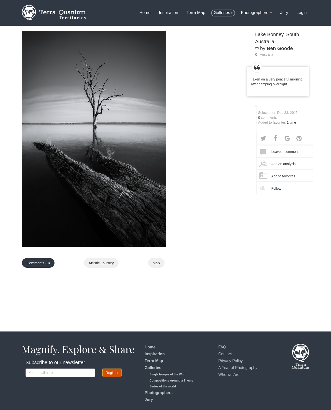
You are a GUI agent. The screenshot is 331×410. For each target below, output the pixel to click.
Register (112, 373)
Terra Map (195, 12)
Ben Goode (280, 48)
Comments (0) (38, 263)
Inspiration (168, 12)
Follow (276, 188)
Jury (284, 12)
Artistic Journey (101, 263)
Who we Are (228, 374)
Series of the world (163, 386)
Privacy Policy (230, 361)
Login (301, 12)
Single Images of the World (168, 374)
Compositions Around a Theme (171, 380)
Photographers (256, 12)
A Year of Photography (237, 368)
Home (145, 12)
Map (156, 263)
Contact (225, 354)
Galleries (223, 12)
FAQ (222, 347)
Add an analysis (283, 164)
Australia (266, 54)
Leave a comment (285, 152)
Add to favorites (283, 176)
